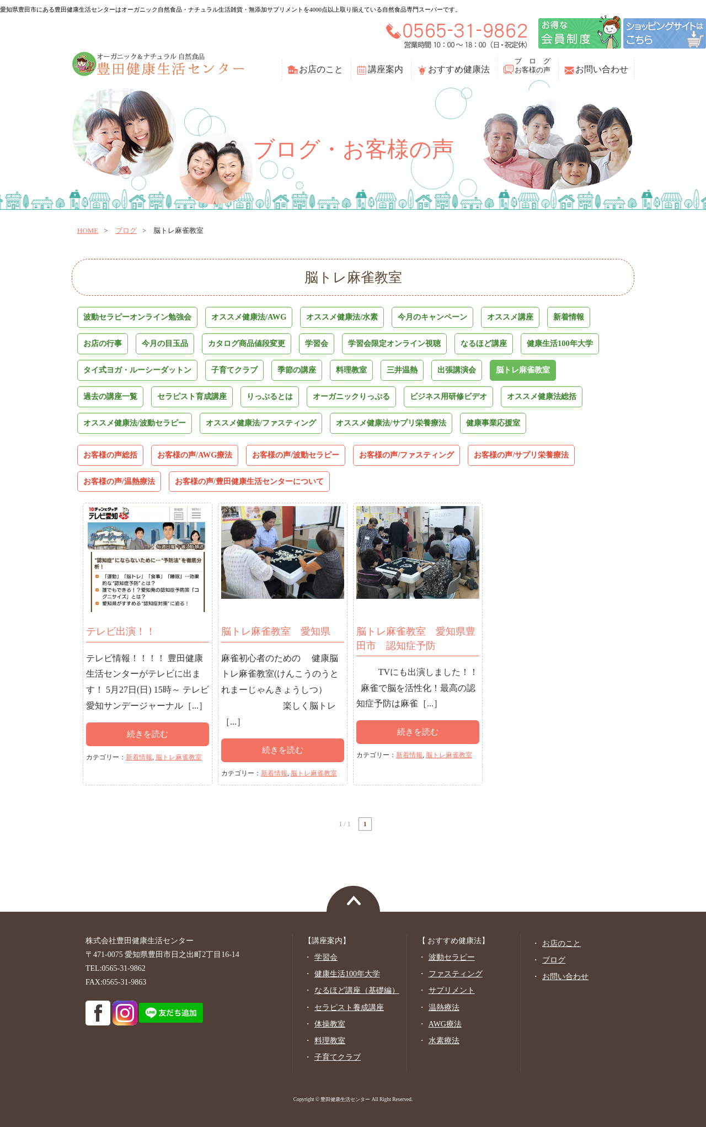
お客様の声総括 (110, 454)
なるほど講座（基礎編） (356, 990)
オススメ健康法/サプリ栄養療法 (391, 422)
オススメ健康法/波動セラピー (134, 422)
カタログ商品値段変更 (246, 343)
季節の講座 (296, 369)
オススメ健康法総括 (541, 396)
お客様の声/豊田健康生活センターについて (249, 481)
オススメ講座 (510, 316)
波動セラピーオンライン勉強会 (137, 316)
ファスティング (456, 974)
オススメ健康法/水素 (342, 316)
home (87, 230)
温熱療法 (444, 1007)
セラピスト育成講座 (192, 396)
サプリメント (452, 990)
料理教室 (351, 369)
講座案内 (385, 69)
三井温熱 (402, 369)
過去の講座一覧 (110, 396)
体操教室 (329, 1024)
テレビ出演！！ (121, 631)
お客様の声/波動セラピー (295, 454)
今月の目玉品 (165, 343)
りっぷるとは (270, 396)
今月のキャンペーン (432, 316)
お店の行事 (102, 343)
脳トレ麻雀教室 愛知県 (275, 631)
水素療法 (444, 1040)
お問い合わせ (601, 69)
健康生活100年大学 (560, 343)
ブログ (126, 230)
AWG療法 (445, 1024)
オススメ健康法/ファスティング (261, 422)
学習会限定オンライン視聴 (394, 343)
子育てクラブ (234, 369)
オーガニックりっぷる (351, 396)
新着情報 (568, 316)
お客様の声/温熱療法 (119, 481)
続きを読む (147, 734)
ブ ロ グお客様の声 (532, 65)
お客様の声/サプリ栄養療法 (521, 454)
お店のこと (321, 69)
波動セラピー (452, 957)
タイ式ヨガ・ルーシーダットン (137, 369)
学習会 (316, 343)
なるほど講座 (484, 343)
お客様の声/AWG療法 (194, 454)
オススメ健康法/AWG (248, 316)
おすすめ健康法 (459, 69)
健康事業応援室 (493, 422)
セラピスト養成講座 (349, 1007)
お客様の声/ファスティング (406, 454)
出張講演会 (456, 369)
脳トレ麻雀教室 (523, 369)
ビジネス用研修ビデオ (448, 396)
